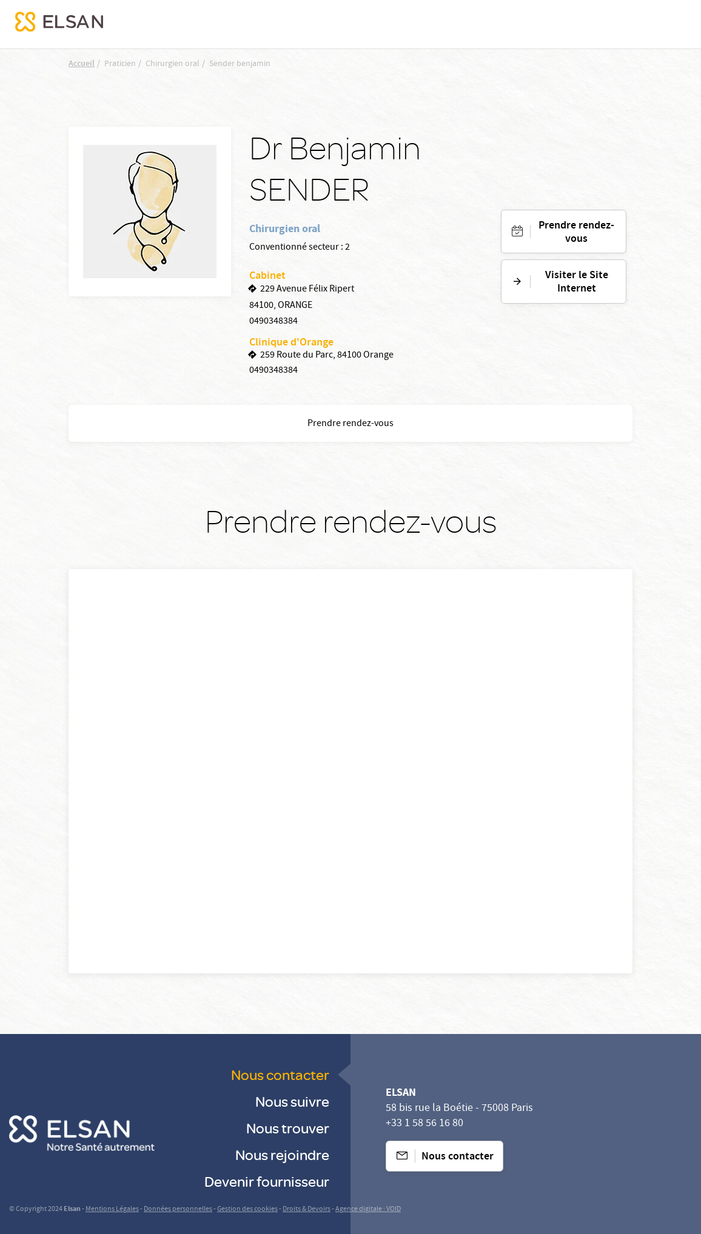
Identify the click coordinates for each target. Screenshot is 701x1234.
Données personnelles (178, 1209)
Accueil (82, 64)
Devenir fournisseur (266, 1181)
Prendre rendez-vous (576, 233)
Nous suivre (292, 1101)
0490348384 (273, 322)
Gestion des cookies (247, 1209)
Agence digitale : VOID (368, 1209)
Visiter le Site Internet (576, 282)
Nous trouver (287, 1127)
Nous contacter (280, 1074)
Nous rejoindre (282, 1154)
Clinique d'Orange (291, 343)
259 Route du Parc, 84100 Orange (327, 356)
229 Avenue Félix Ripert (307, 289)
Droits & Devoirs (306, 1209)
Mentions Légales (112, 1209)
